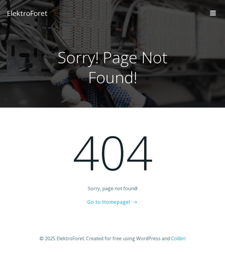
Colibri (178, 238)
